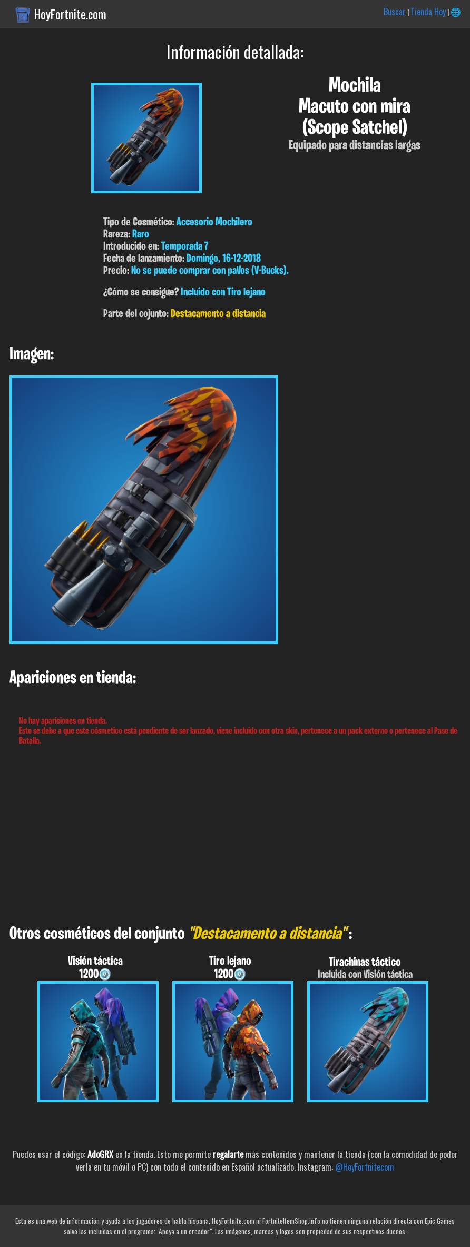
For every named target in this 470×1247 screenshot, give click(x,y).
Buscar (395, 11)
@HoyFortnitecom (364, 1167)
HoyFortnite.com (70, 14)
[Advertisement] (235, 835)
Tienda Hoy (428, 11)
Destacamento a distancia (218, 314)
